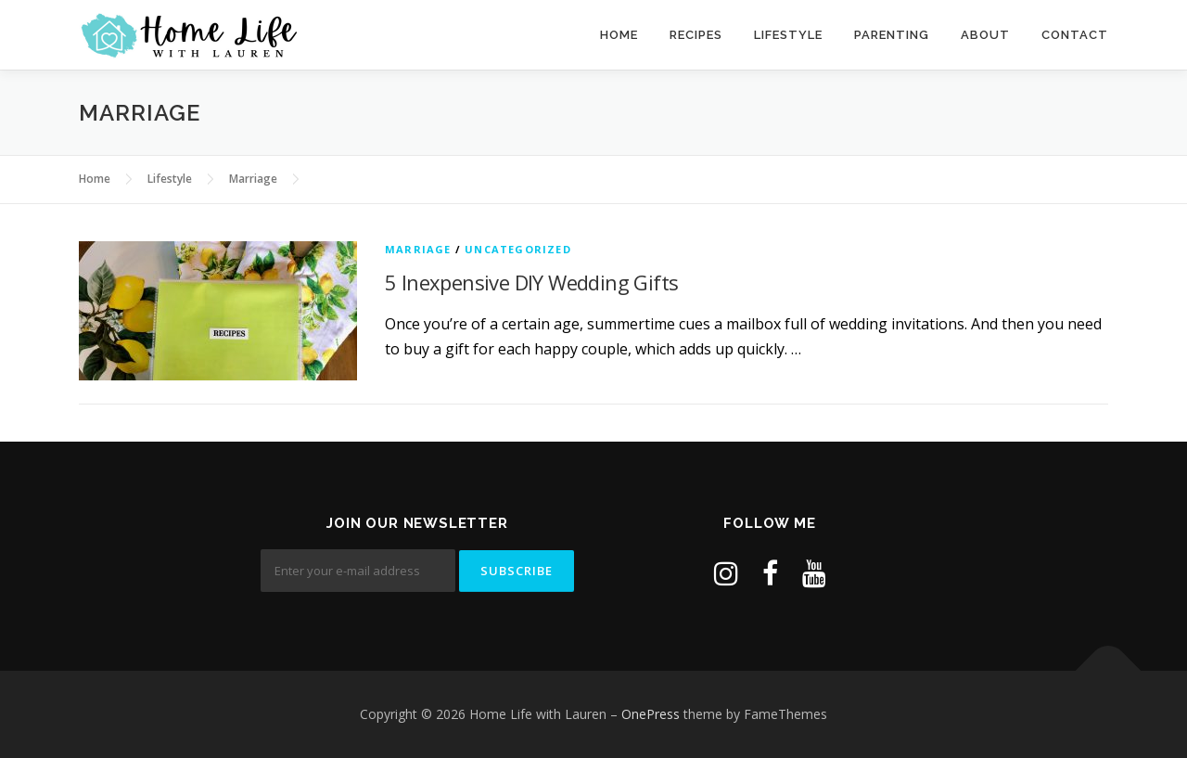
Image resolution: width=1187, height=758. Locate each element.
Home (619, 35)
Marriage (418, 249)
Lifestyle (788, 35)
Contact (1074, 35)
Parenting (891, 35)
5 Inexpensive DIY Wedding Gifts (531, 282)
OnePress (650, 714)
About (985, 35)
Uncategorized (518, 249)
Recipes (696, 35)
